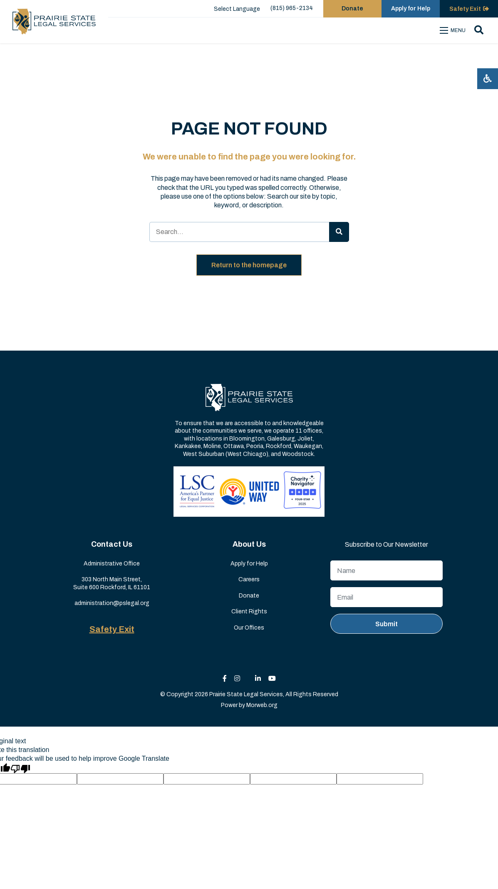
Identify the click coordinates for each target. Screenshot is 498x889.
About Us (249, 544)
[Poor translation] (20, 768)
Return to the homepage (249, 265)
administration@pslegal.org (111, 603)
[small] (225, 678)
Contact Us (111, 544)
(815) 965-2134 (291, 8)
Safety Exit (111, 629)
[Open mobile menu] (454, 30)
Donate (249, 596)
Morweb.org (261, 705)
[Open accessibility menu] (487, 78)
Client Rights (249, 611)
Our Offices (249, 628)
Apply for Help (249, 563)
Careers (249, 579)
